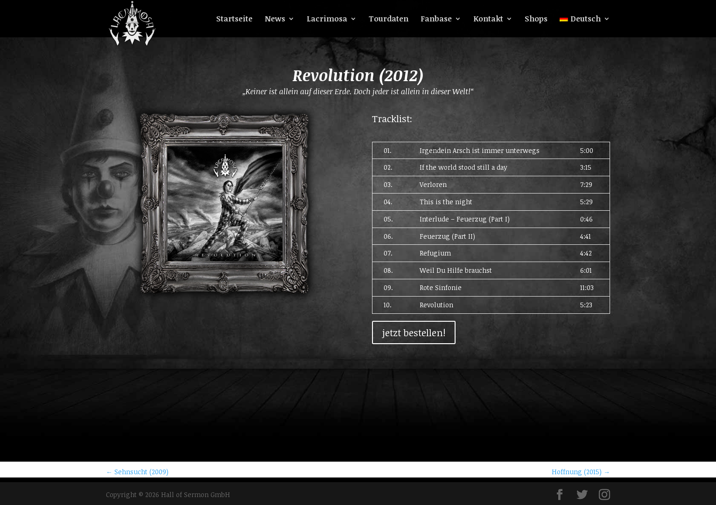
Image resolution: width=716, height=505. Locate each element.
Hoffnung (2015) (581, 471)
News (275, 19)
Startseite (234, 19)
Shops (536, 19)
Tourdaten (388, 19)
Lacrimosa (327, 19)
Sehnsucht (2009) (137, 471)
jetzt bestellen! (413, 332)
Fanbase (436, 19)
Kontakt (488, 19)
